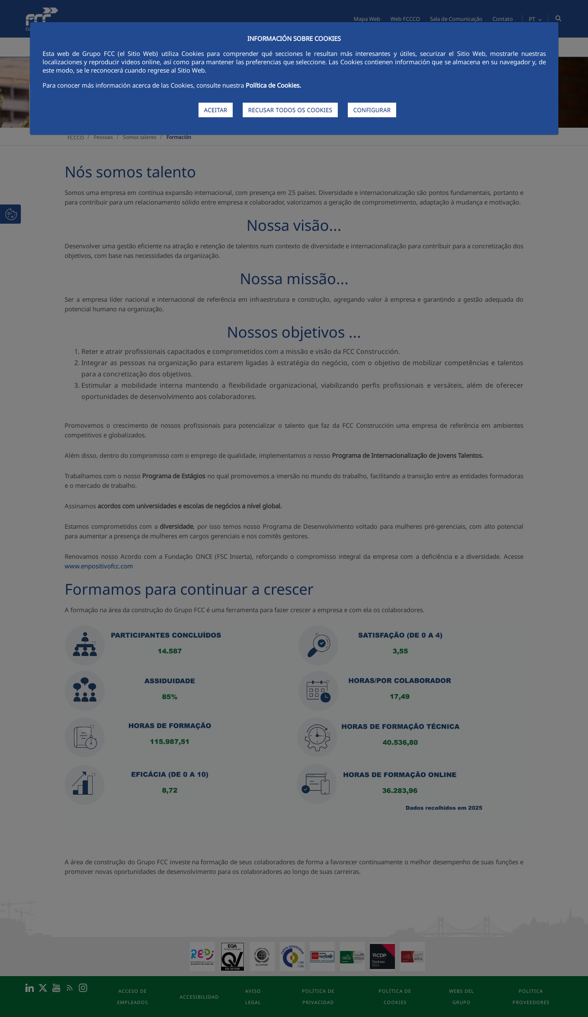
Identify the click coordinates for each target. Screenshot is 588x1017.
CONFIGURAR (372, 110)
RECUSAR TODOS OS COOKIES (290, 110)
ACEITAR (215, 110)
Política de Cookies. (273, 85)
